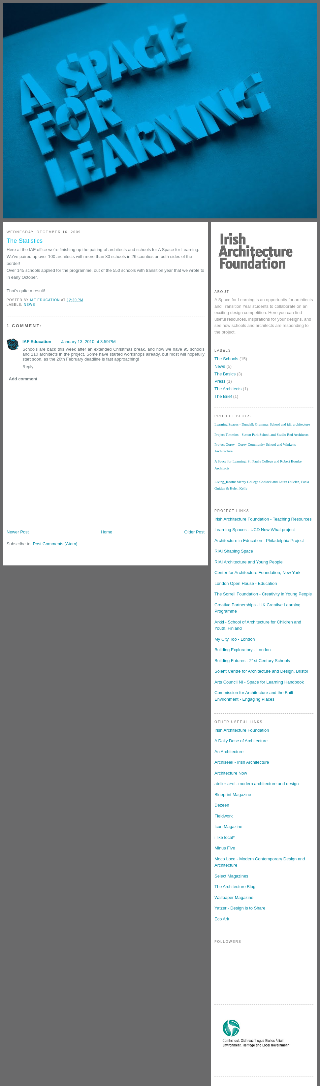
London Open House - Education (245, 583)
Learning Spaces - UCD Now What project (254, 529)
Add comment (23, 378)
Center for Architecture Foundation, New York (257, 572)
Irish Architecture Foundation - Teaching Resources (263, 519)
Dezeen (221, 805)
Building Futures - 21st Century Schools (252, 660)
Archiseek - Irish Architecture (241, 762)
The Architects (227, 388)
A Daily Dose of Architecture (241, 740)
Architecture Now (230, 773)
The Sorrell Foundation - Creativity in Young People (263, 593)
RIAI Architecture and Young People (248, 561)
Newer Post (18, 531)
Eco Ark (221, 918)
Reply (27, 366)
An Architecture (228, 751)
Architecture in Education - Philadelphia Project (259, 540)
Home (106, 531)
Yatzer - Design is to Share (239, 908)
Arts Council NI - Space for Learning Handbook (259, 682)
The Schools (226, 358)
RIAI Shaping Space (233, 551)
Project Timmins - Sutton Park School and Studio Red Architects (261, 434)
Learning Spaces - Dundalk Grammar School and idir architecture (262, 424)
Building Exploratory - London (242, 649)
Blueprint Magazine (232, 794)
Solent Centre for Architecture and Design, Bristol (261, 671)
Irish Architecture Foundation (241, 730)
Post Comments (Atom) (55, 543)
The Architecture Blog (234, 886)
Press (219, 381)
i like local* (224, 837)
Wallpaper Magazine (233, 897)
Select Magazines (231, 876)
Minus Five (224, 848)
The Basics (225, 373)
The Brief (223, 396)
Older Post (194, 531)
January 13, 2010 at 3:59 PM (88, 341)
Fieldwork (223, 816)
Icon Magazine (228, 826)
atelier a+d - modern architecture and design (256, 783)
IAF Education (36, 341)
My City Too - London (234, 639)
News (29, 304)
